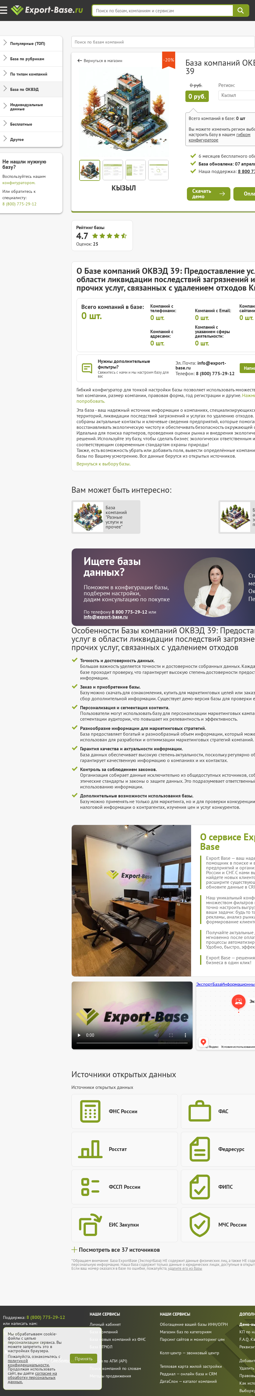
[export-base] (47, 10)
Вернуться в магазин (103, 60)
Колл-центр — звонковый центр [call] (189, 1353)
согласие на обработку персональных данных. (32, 1377)
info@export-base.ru (201, 365)
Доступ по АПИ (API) (108, 1361)
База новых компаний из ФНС (118, 1339)
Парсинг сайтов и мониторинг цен (192, 1339)
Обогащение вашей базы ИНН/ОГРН (194, 1324)
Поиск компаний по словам (115, 1368)
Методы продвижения (110, 1376)
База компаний (104, 1332)
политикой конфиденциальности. (29, 1363)
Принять (83, 1359)
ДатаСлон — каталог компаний (188, 1381)
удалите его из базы (185, 1268)
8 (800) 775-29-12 (19, 204)
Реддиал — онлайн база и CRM (188, 1374)
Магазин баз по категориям (186, 1332)
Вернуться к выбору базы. (103, 464)
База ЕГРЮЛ (101, 1347)
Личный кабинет (105, 1324)
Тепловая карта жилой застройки (191, 1366)
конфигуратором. (18, 182)
